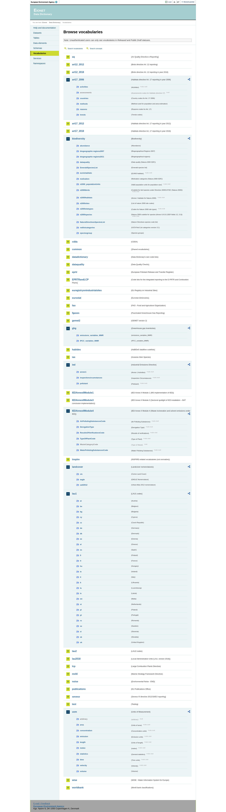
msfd (75, 674)
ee (81, 539)
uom (74, 712)
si (81, 631)
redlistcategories (87, 227)
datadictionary (80, 257)
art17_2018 (78, 131)
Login (170, 2)
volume (83, 771)
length (82, 742)
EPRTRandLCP (80, 279)
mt (81, 599)
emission (84, 736)
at (81, 501)
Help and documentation (44, 28)
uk (81, 642)
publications (79, 689)
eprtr (74, 272)
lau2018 (76, 659)
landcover (77, 467)
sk (81, 637)
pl (81, 610)
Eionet (44, 22)
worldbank (78, 787)
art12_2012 (78, 64)
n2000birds (85, 190)
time (82, 760)
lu (81, 588)
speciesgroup (86, 233)
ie (81, 572)
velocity (83, 765)
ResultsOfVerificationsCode (92, 433)
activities (84, 87)
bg (81, 512)
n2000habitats (86, 198)
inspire (76, 459)
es (81, 550)
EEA (45, 2)
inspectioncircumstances (91, 378)
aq (73, 57)
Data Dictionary (54, 22)
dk (81, 533)
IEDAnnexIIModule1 (83, 392)
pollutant (84, 383)
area (82, 725)
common (77, 249)
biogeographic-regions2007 (92, 151)
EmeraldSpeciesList (89, 168)
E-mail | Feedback (41, 803)
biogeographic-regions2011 (92, 157)
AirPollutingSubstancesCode (92, 421)
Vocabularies (39, 53)
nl (81, 604)
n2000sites (84, 203)
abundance (85, 146)
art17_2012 (78, 123)
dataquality (85, 162)
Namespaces (39, 63)
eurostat (76, 298)
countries (84, 98)
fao (74, 305)
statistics (84, 754)
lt (80, 582)
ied (73, 364)
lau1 (74, 493)
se (81, 626)
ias (73, 357)
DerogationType (87, 427)
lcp (73, 666)
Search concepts (96, 48)
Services (37, 58)
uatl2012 (83, 485)
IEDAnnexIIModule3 (83, 400)
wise (74, 780)
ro (81, 621)
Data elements (40, 43)
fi (80, 555)
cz (81, 523)
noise (75, 681)
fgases (75, 313)
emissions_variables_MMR (91, 335)
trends (83, 115)
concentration (86, 730)
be (81, 506)
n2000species (86, 215)
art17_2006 (78, 79)
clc (81, 474)
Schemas (37, 48)
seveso (76, 696)
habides (76, 349)
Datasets (37, 33)
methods (84, 104)
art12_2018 (78, 72)
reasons (83, 109)
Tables (36, 38)
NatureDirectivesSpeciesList (92, 222)
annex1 (83, 372)
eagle (82, 479)
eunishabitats (86, 173)
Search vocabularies (75, 48)
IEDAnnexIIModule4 (83, 411)
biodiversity (78, 138)
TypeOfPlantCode (87, 439)
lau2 (74, 651)
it (80, 577)
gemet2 (76, 320)
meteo (82, 748)
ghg (74, 328)
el (81, 544)
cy (81, 517)
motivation (84, 179)
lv (81, 593)
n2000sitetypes (86, 209)
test (74, 704)
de (81, 528)
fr (80, 561)
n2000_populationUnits (90, 184)
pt (81, 615)
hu (81, 566)
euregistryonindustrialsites (87, 290)
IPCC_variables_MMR (89, 341)
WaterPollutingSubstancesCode (94, 450)
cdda (74, 241)
